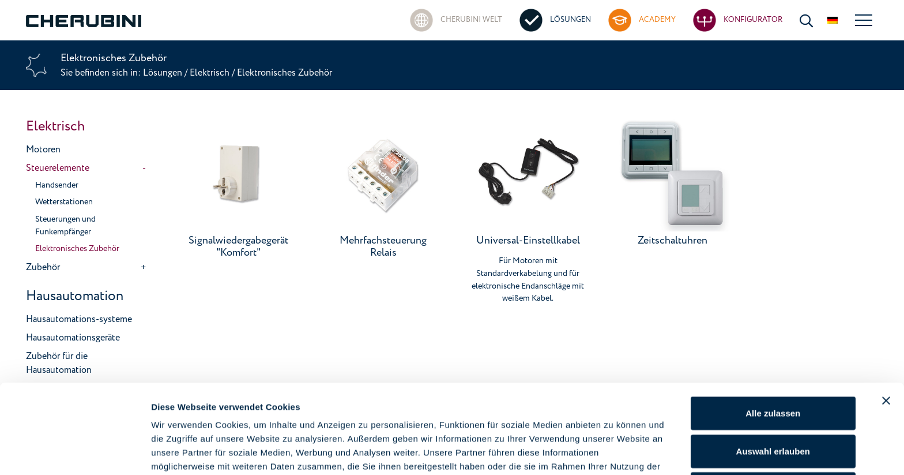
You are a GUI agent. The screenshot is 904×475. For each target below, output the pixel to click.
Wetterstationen (64, 202)
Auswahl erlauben (773, 386)
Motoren (43, 149)
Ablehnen (773, 423)
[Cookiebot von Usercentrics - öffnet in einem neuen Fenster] (74, 452)
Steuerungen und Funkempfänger (65, 226)
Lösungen (163, 72)
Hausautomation (74, 295)
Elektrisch (209, 72)
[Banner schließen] (886, 335)
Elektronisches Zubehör (77, 249)
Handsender (56, 185)
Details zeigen (613, 452)
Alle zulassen (772, 348)
